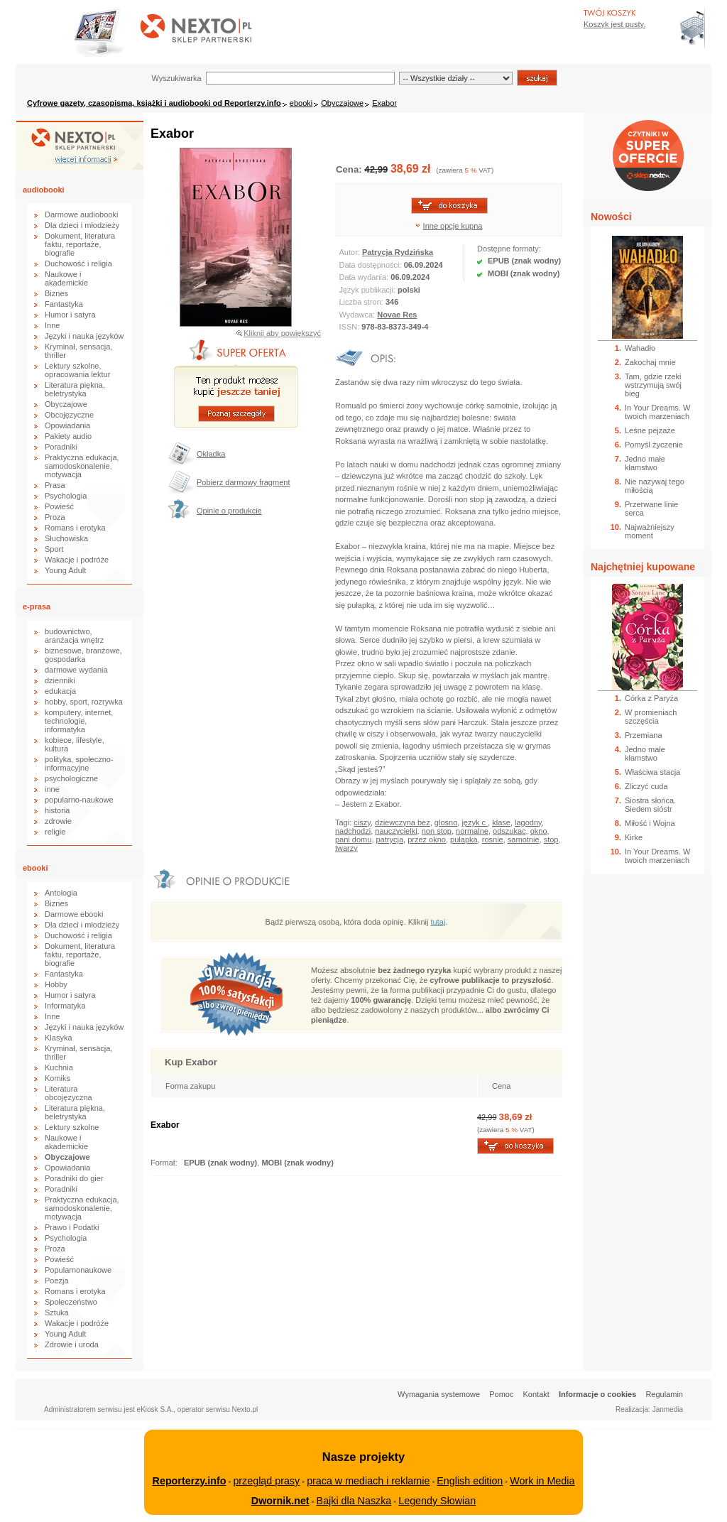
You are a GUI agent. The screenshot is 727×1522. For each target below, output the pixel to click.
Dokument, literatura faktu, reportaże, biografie (80, 244)
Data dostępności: (371, 265)
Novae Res (397, 314)
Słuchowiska (66, 538)
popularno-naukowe (79, 799)
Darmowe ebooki (74, 914)
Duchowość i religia (78, 263)
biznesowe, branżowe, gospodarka (83, 654)
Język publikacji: (368, 290)
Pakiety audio (68, 436)
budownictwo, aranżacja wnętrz (74, 635)
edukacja (60, 691)
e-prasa (36, 606)
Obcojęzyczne (69, 415)
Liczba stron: (362, 302)
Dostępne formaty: (509, 248)
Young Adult (65, 570)
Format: (165, 1162)
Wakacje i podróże (77, 559)
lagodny (528, 822)
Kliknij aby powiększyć (282, 333)
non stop (437, 831)
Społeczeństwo (71, 1302)
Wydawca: (358, 314)
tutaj (438, 922)
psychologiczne (71, 778)
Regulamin (664, 1394)
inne (52, 789)
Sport (54, 549)
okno (538, 831)
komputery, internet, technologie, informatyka (79, 721)
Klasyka (58, 1037)
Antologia (61, 892)
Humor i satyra (70, 314)
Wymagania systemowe (439, 1394)
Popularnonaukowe (78, 1270)
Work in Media (542, 1480)
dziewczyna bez (402, 822)
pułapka (464, 839)
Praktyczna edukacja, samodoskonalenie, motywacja (82, 466)
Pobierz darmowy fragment (243, 482)
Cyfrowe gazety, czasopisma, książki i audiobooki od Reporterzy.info (154, 103)
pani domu (353, 839)
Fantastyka (64, 304)
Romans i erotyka (75, 527)
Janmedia (667, 1409)
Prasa (55, 485)
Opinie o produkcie (229, 510)
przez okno (427, 839)
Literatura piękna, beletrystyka (75, 389)
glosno (445, 822)
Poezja (57, 1280)
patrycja (390, 839)
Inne (52, 325)
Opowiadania (67, 425)
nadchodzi (353, 831)
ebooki (301, 103)
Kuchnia (59, 1067)
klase (501, 822)
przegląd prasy (266, 1480)
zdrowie (58, 821)
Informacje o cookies (597, 1394)
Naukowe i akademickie (66, 278)
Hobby (56, 984)
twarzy (346, 848)
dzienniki (60, 680)
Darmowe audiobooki (81, 214)
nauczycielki (396, 831)
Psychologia (66, 495)
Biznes (56, 293)
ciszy (362, 822)
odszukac (509, 831)
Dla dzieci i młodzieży (82, 225)
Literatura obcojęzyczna (68, 1093)
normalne (472, 831)
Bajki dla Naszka (354, 1500)
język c (474, 822)
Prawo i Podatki (72, 1227)
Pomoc (501, 1394)
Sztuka (57, 1312)
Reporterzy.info (189, 1480)
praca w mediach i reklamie (368, 1480)
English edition (470, 1480)
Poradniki (61, 446)
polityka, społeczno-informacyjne (79, 763)
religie (55, 831)
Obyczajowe (342, 103)
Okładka (211, 454)
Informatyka (65, 1005)
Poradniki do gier (74, 1178)
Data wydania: (365, 277)
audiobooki (44, 189)
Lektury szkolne (72, 1127)
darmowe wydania (76, 669)
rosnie (492, 839)
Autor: (350, 252)
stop (551, 839)
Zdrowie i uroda (72, 1344)
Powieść (59, 506)
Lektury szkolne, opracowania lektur (77, 370)
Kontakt (536, 1394)
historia (57, 810)
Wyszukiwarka (176, 78)
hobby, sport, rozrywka (84, 701)
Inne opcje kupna (453, 226)
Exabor (384, 103)
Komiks (57, 1078)
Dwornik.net (280, 1500)
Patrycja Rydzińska (397, 252)
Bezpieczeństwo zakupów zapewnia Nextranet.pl (669, 11)
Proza (55, 517)
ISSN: (350, 326)
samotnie (524, 839)
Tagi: (344, 822)
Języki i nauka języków (84, 336)
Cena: (350, 169)
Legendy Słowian (437, 1500)
